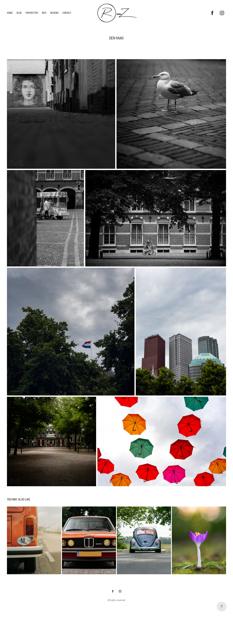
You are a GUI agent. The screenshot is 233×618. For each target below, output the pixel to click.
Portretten (32, 12)
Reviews (54, 12)
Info (44, 12)
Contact (66, 12)
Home (10, 12)
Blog (19, 12)
